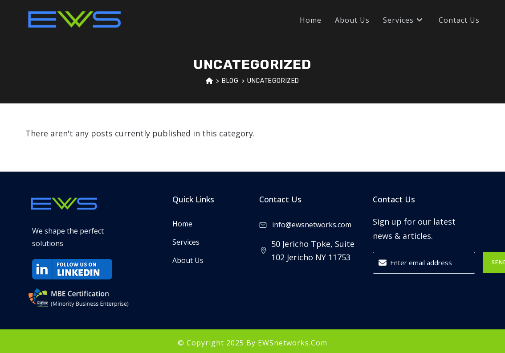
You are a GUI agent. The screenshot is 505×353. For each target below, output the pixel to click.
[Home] (209, 81)
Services (186, 242)
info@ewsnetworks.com (305, 225)
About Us (188, 260)
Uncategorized (273, 81)
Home (182, 224)
